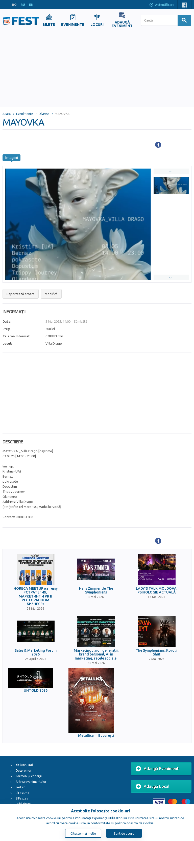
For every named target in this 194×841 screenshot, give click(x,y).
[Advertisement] (97, 68)
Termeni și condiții (29, 776)
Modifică (51, 294)
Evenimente (24, 113)
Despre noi (23, 770)
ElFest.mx (22, 792)
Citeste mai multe (83, 833)
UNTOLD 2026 (35, 690)
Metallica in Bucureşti (96, 735)
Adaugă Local (152, 786)
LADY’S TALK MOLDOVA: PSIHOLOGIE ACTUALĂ (156, 590)
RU (23, 4)
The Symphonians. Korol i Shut (156, 652)
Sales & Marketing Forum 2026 (36, 652)
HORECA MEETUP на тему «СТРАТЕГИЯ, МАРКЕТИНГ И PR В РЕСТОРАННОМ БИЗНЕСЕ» (36, 596)
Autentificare (161, 5)
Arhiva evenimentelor (31, 781)
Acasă (7, 113)
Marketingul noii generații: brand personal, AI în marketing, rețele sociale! (96, 654)
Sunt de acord (124, 833)
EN (31, 4)
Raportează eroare (21, 294)
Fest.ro (21, 787)
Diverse (44, 113)
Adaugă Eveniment (157, 769)
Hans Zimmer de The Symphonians (96, 590)
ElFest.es (22, 798)
